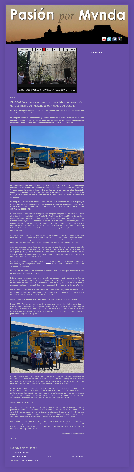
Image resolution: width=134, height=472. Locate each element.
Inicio (49, 457)
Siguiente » (70, 50)
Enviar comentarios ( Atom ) (29, 460)
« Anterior (23, 50)
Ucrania (48, 264)
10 (61, 50)
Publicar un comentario (21, 452)
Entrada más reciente (18, 457)
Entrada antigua (77, 457)
